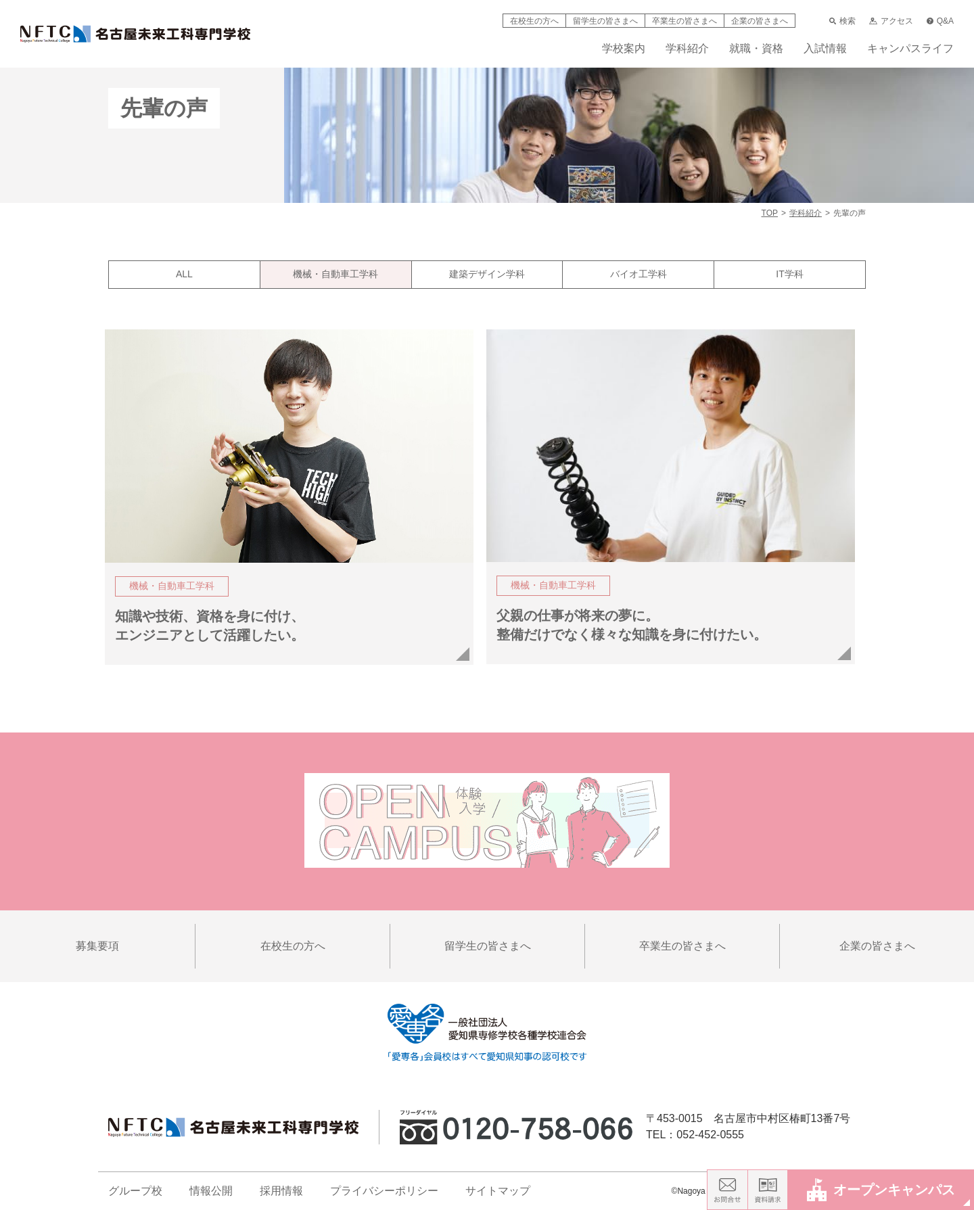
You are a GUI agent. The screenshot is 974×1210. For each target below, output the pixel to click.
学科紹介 (687, 48)
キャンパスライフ (910, 48)
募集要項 (97, 946)
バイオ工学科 (638, 274)
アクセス (890, 21)
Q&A (940, 21)
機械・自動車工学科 (335, 274)
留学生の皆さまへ (605, 21)
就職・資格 (756, 48)
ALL (184, 274)
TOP (770, 213)
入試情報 (825, 48)
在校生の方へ (534, 21)
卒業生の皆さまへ (684, 21)
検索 (842, 21)
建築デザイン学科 (487, 274)
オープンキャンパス (881, 1189)
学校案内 (623, 48)
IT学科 (789, 274)
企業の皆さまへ (759, 21)
